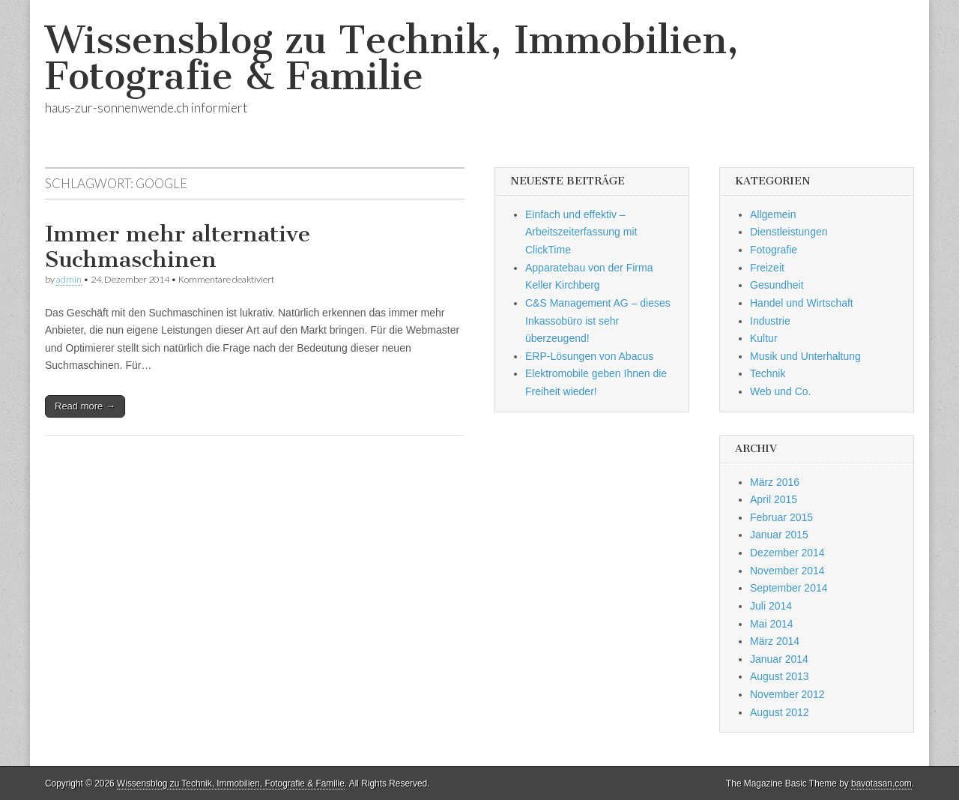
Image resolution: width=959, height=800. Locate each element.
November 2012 (787, 694)
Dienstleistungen (789, 232)
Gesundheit (777, 285)
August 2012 (779, 712)
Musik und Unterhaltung (805, 356)
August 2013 (779, 676)
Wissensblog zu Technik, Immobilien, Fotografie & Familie (392, 58)
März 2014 (774, 641)
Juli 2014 (771, 606)
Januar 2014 (779, 659)
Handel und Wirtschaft (801, 303)
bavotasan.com (881, 783)
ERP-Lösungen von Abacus (589, 356)
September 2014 (789, 588)
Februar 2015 (781, 517)
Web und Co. (780, 391)
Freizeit (767, 268)
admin (69, 279)
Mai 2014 (771, 624)
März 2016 (774, 482)
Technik (767, 373)
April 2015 (773, 499)
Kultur (764, 338)
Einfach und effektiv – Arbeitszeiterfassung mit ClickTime (581, 232)
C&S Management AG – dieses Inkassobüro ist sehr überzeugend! (598, 320)
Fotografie (773, 250)
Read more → (85, 406)
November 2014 (787, 571)
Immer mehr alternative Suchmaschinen (177, 246)
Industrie (770, 321)
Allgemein (773, 214)
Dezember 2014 (787, 553)
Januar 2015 (779, 535)
